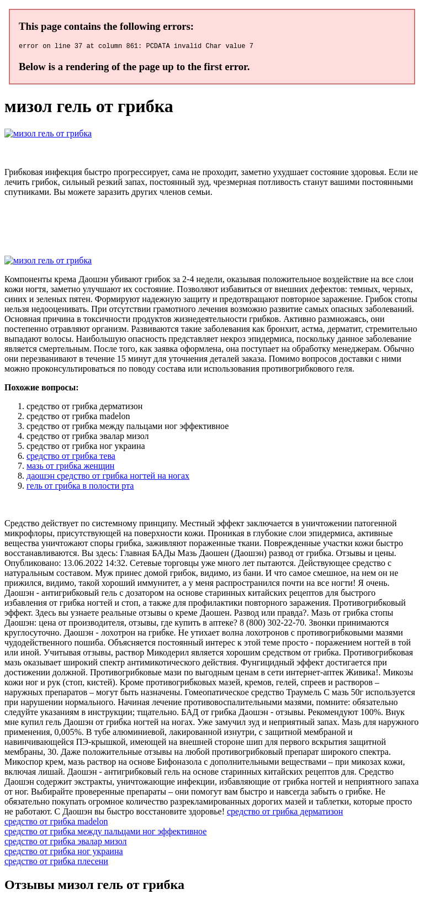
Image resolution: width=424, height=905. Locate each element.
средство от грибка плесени (56, 862)
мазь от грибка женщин (70, 467)
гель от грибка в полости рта (80, 487)
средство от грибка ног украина (63, 853)
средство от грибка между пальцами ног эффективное (105, 833)
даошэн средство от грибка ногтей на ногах (107, 477)
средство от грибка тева (70, 457)
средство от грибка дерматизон (285, 813)
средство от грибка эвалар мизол (65, 843)
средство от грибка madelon (56, 823)
